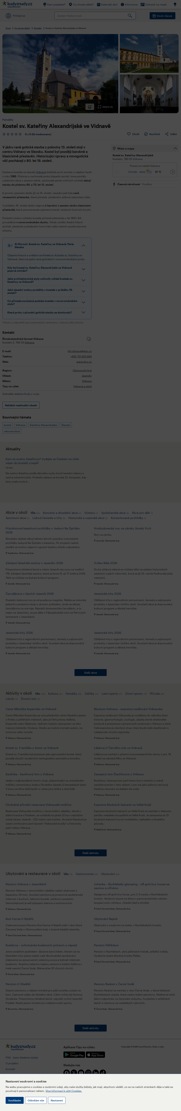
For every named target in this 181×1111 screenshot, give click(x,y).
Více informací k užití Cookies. (64, 1090)
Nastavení (57, 1100)
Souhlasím (14, 1100)
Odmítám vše (36, 1100)
